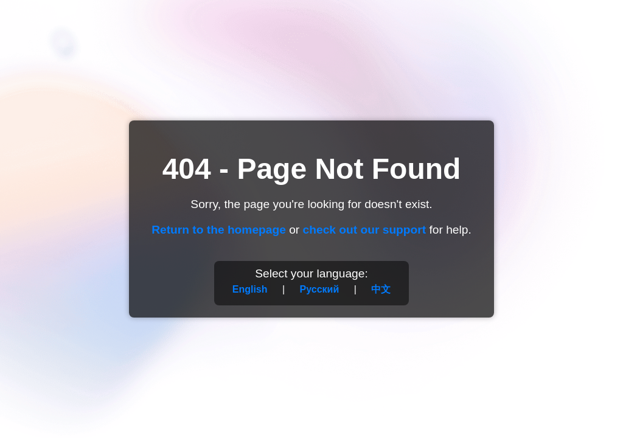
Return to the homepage (218, 229)
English (250, 289)
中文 (381, 289)
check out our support (364, 229)
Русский (319, 289)
